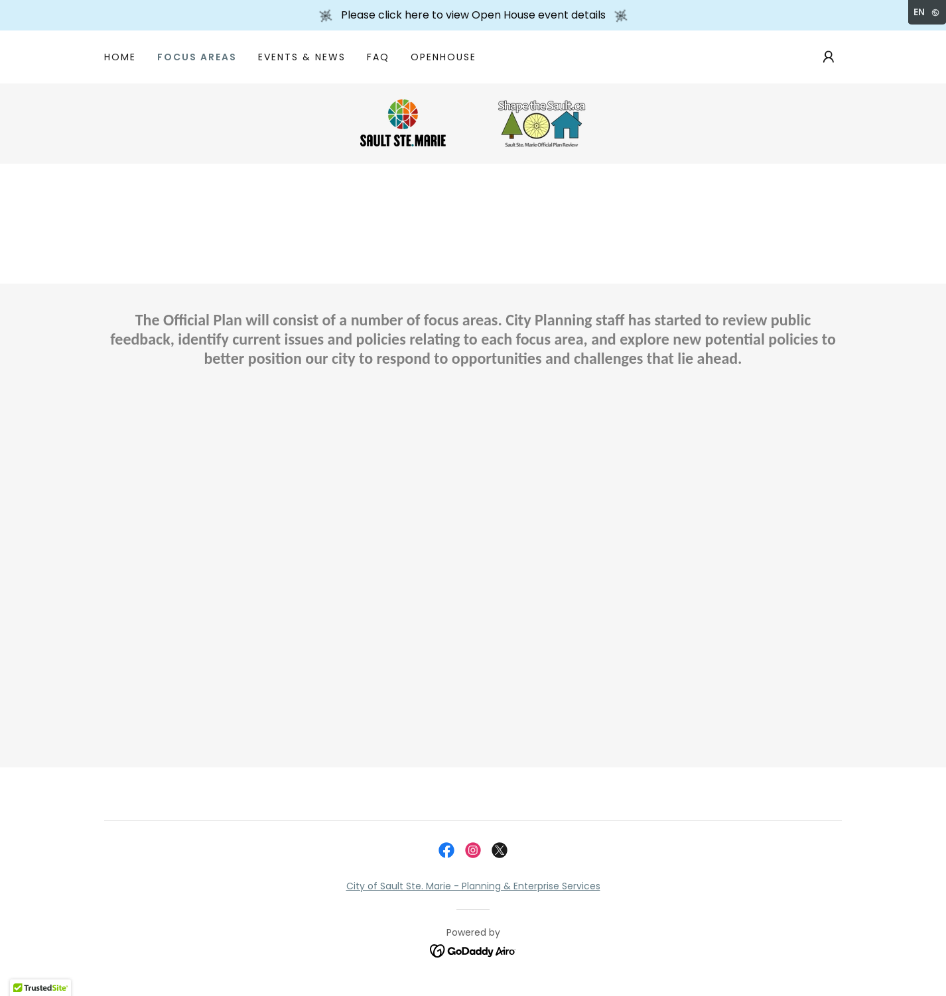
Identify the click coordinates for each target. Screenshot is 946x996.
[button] (828, 57)
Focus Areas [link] (197, 57)
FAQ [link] (378, 57)
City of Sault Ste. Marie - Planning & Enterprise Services (473, 886)
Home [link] (120, 57)
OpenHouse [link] (443, 57)
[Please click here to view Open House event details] (473, 15)
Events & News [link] (302, 57)
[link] (473, 123)
